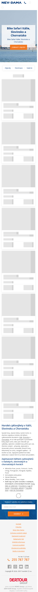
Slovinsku (26, 437)
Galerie (29, 68)
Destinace (19, 68)
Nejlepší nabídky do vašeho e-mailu (18, 502)
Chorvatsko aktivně (17, 488)
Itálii (20, 437)
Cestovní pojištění (18, 545)
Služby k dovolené (18, 551)
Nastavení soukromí (18, 536)
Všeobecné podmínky (18, 548)
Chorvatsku (5, 440)
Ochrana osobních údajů (18, 533)
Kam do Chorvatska (16, 490)
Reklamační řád (18, 539)
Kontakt (18, 524)
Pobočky (18, 527)
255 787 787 (25, 3)
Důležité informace (18, 542)
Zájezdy (8, 68)
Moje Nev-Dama (18, 530)
